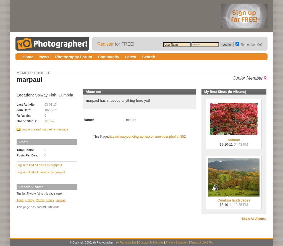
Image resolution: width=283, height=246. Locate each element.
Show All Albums (254, 218)
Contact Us (145, 242)
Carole (40, 200)
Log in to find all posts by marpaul (39, 165)
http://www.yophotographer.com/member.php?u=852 (147, 136)
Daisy (50, 200)
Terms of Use (198, 242)
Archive (158, 242)
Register (105, 44)
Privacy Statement (177, 242)
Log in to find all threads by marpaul (41, 172)
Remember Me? (249, 44)
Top (211, 242)
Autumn (234, 138)
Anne (20, 200)
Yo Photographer (126, 242)
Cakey (29, 200)
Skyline (60, 200)
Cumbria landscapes (234, 198)
